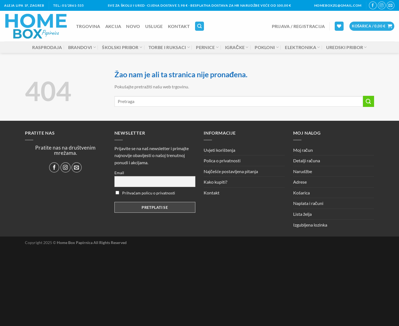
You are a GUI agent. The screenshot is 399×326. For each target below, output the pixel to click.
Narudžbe (302, 171)
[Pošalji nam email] (391, 5)
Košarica (301, 192)
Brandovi (82, 47)
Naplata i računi (308, 203)
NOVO (133, 26)
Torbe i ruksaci (169, 47)
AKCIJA (113, 26)
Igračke (237, 47)
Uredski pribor (346, 47)
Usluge (154, 26)
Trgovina (88, 26)
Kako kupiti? (215, 181)
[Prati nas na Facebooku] (373, 5)
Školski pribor (122, 47)
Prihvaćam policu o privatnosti (145, 193)
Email (119, 172)
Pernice (207, 47)
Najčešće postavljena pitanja (231, 171)
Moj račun (303, 150)
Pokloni (267, 47)
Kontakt (179, 26)
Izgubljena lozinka (310, 224)
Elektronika (302, 47)
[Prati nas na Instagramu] (382, 5)
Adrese (300, 181)
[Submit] (368, 101)
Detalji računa (306, 160)
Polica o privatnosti (222, 160)
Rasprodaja (47, 47)
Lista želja (302, 214)
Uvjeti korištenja (219, 150)
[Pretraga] (199, 26)
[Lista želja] (339, 26)
